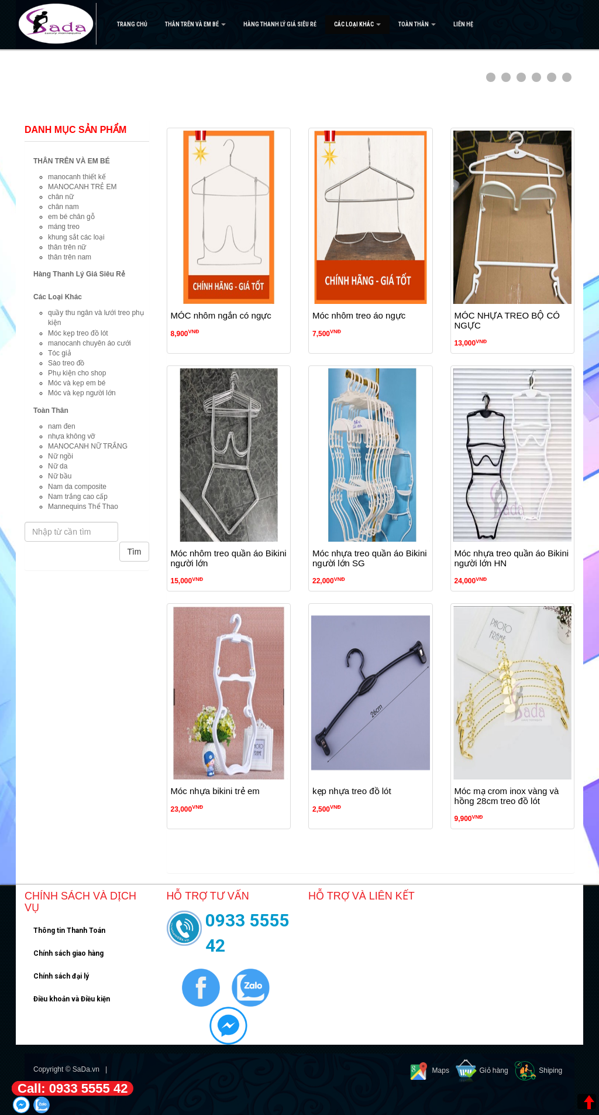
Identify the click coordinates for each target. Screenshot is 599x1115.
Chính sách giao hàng (68, 953)
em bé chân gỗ (71, 217)
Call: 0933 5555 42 (73, 1088)
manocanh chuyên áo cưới (89, 343)
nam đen (61, 426)
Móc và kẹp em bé (76, 383)
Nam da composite (77, 487)
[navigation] (299, 24)
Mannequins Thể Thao (83, 506)
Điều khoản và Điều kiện (71, 999)
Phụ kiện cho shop (77, 373)
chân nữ (61, 197)
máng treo (64, 227)
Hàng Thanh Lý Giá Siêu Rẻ (279, 24)
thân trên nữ (67, 247)
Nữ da (57, 466)
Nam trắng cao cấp (78, 496)
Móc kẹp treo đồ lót (78, 333)
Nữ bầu (59, 476)
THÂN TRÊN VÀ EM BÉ (195, 24)
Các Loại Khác (357, 24)
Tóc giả (59, 353)
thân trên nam (69, 257)
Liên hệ (463, 24)
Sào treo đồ (66, 363)
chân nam (63, 207)
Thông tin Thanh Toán (69, 930)
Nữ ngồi (60, 456)
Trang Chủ (132, 24)
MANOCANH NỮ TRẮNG (88, 446)
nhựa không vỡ (71, 436)
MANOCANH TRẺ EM (82, 187)
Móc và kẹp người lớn (82, 393)
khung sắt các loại (76, 237)
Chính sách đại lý (61, 976)
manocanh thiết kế (77, 177)
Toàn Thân (417, 24)
